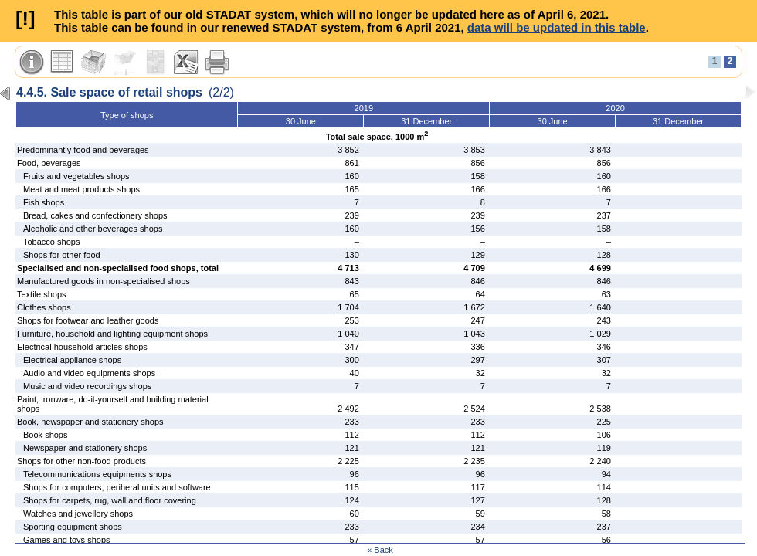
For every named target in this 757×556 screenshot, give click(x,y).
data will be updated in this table (556, 27)
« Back (380, 549)
